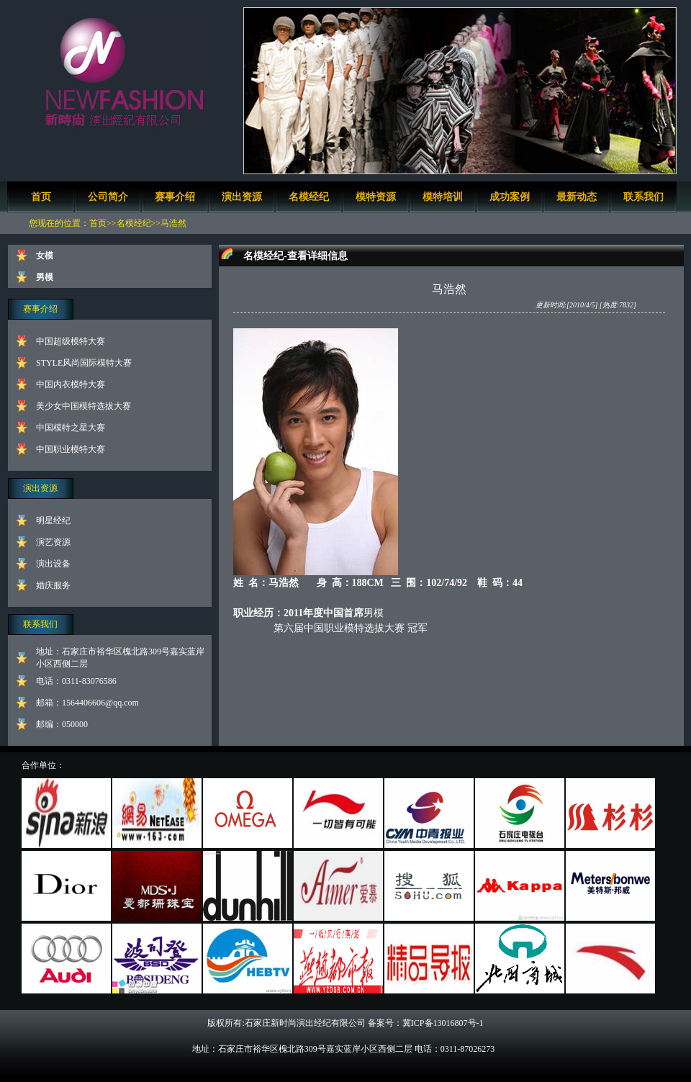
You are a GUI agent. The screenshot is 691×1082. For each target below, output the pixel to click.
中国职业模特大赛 (70, 449)
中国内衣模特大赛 (70, 384)
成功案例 (509, 196)
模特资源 (376, 196)
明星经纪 (53, 520)
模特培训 (443, 196)
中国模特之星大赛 (70, 428)
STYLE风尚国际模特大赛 (84, 363)
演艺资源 (53, 542)
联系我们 (643, 196)
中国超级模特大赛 (70, 341)
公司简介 (108, 196)
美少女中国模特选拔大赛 (83, 406)
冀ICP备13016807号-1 (443, 1023)
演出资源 (242, 196)
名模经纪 (309, 196)
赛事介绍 (175, 196)
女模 (44, 256)
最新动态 (576, 196)
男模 (44, 277)
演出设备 (53, 564)
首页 (41, 196)
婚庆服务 (53, 585)
